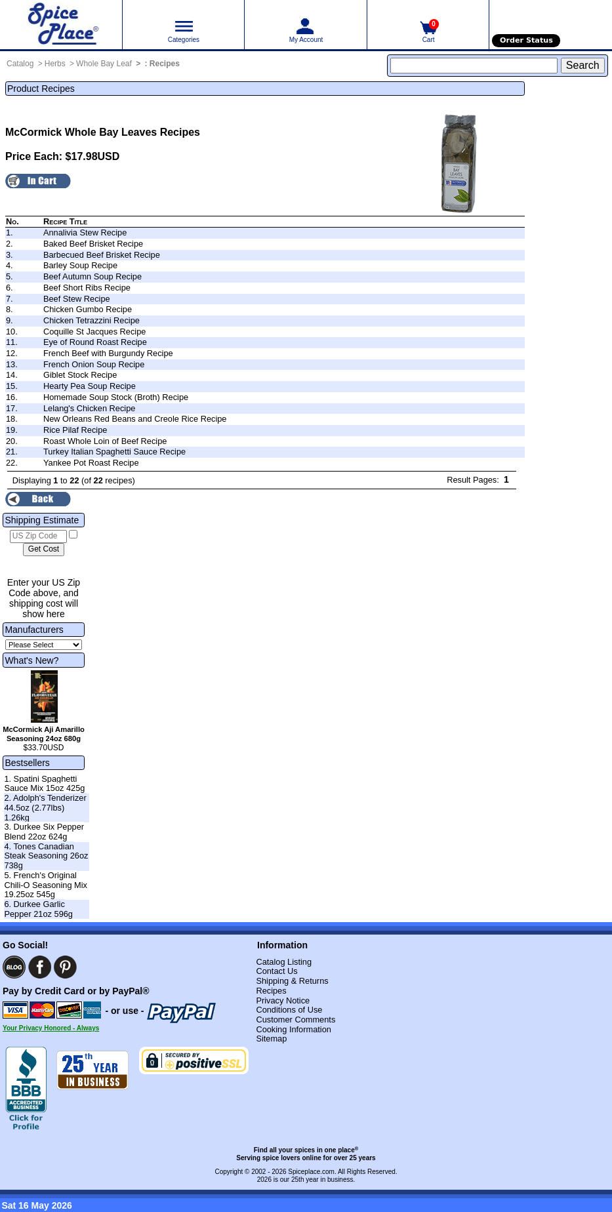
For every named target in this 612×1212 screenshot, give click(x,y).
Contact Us (276, 971)
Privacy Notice (283, 1000)
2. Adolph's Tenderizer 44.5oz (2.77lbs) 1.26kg (45, 807)
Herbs (55, 63)
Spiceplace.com (311, 1171)
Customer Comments (295, 1019)
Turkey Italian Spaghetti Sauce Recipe (114, 451)
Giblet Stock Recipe (80, 375)
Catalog (20, 63)
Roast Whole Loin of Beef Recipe (105, 441)
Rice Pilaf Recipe (75, 430)
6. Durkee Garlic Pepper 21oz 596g (38, 909)
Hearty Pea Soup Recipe (89, 386)
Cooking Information (293, 1029)
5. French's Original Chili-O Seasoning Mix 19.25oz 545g (45, 884)
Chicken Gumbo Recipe (87, 309)
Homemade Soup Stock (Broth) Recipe (115, 397)
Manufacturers (34, 629)
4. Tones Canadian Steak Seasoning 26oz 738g (46, 855)
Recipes (165, 63)
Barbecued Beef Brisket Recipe (101, 255)
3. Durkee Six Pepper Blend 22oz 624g (44, 831)
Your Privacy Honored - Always (51, 1028)
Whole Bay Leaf (104, 63)
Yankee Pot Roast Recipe (91, 463)
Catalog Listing (284, 962)
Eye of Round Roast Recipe (95, 342)
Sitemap (271, 1038)
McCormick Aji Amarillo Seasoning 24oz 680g (44, 733)
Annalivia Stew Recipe (85, 232)
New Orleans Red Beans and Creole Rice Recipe (135, 419)
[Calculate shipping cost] (43, 549)
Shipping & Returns (292, 981)
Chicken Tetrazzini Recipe (91, 320)
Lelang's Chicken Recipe (89, 408)
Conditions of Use (289, 1010)
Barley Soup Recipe (80, 265)
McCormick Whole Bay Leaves (81, 132)
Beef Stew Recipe (76, 299)
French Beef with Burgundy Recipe (108, 353)
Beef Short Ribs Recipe (87, 288)
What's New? (31, 660)
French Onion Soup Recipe (93, 364)
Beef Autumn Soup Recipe (92, 276)
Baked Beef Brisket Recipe (93, 244)
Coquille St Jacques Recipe (94, 331)
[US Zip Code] (38, 536)
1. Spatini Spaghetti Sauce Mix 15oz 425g (44, 784)
